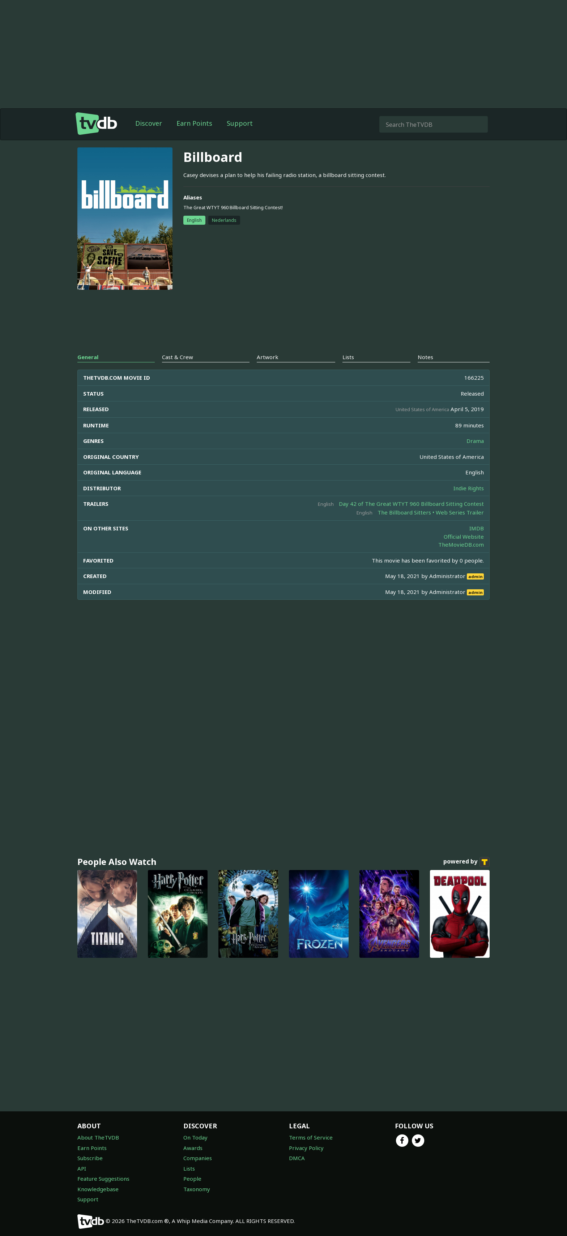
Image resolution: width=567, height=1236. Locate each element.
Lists (189, 1168)
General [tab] (87, 357)
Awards (192, 1147)
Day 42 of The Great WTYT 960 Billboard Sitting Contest (411, 503)
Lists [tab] (348, 357)
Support (240, 123)
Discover (148, 123)
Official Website (464, 536)
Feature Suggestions (103, 1178)
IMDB (476, 528)
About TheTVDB (98, 1137)
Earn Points (194, 123)
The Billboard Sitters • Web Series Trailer (431, 512)
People (192, 1178)
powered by (466, 862)
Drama (475, 440)
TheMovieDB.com (461, 544)
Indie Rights (468, 488)
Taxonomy (196, 1189)
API (81, 1168)
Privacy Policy (306, 1147)
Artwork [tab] (267, 357)
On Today (195, 1137)
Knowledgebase (98, 1189)
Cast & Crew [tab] (177, 357)
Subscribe (90, 1158)
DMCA (297, 1158)
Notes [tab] (425, 357)
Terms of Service (311, 1137)
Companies (197, 1158)
